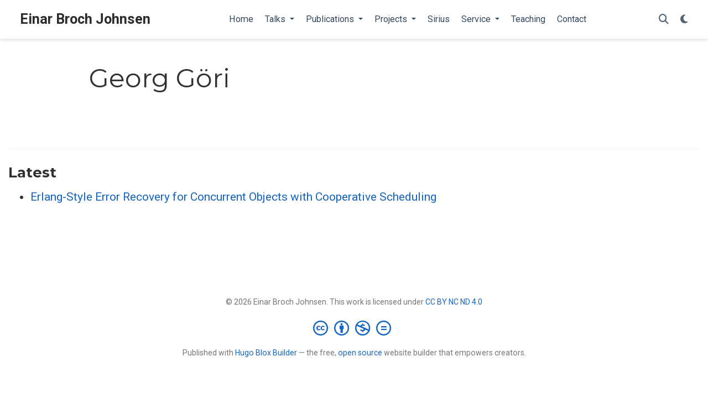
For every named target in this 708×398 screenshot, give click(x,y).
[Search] (664, 19)
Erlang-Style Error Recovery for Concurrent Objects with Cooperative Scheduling (233, 196)
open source (360, 352)
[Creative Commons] (354, 328)
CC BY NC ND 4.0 (453, 301)
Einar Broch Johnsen (85, 19)
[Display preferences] (684, 19)
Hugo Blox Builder (266, 352)
